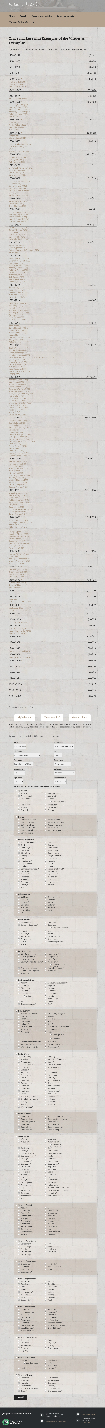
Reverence (50, 1042)
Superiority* (24, 1300)
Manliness (23, 1294)
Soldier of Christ (53, 1044)
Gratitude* (24, 1166)
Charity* (23, 1151)
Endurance (24, 1264)
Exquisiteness (52, 1075)
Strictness (50, 1252)
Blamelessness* (26, 922)
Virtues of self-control (26, 1337)
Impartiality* (52, 954)
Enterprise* (51, 1218)
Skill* (21, 1001)
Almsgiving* (51, 1139)
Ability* (22, 983)
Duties (20, 817)
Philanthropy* (52, 1185)
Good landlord (25, 1119)
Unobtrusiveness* (27, 1325)
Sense (48, 879)
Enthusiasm (24, 1221)
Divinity (49, 1016)
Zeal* (48, 1004)
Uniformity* (24, 1254)
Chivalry (23, 899)
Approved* (51, 796)
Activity (22, 1208)
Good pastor (25, 1124)
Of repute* (51, 805)
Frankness (24, 1380)
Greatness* (51, 1287)
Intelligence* (25, 866)
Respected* (51, 807)
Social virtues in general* (57, 1190)
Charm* (49, 1062)
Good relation (52, 1124)
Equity (49, 1156)
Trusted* (50, 810)
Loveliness (24, 1088)
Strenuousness (52, 1232)
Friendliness (51, 1161)
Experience (51, 858)
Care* (48, 1148)
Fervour (49, 1221)
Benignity (23, 1148)
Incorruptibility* (26, 956)
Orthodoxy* (51, 1029)
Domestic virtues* (27, 1156)
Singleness (50, 1249)
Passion (49, 1224)
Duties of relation (27, 827)
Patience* (23, 1266)
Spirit (48, 1229)
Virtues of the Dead (23, 4)
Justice (49, 1172)
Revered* (23, 810)
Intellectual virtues (25, 840)
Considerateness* (54, 1153)
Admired (50, 793)
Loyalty (49, 1177)
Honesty (23, 1383)
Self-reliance (24, 1229)
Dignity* (50, 1281)
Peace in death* (53, 1266)
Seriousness (24, 1386)
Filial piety (55, 1038)
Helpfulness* (52, 1166)
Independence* (52, 956)
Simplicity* (24, 1323)
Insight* (49, 863)
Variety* (23, 885)
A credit (23, 793)
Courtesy (23, 1067)
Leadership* (51, 993)
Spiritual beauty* (32, 1363)
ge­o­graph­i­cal (79, 717)
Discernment (51, 850)
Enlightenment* (53, 855)
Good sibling (25, 1127)
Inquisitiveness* (26, 863)
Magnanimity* (25, 1292)
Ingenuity (50, 861)
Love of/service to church (57, 1027)
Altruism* (23, 1142)
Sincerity (50, 1386)
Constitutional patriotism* (57, 965)
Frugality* (50, 1343)
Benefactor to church (28, 1013)
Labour (28, 996)
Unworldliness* (53, 1328)
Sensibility (24, 1190)
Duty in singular (53, 830)
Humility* (50, 1309)
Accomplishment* (27, 842)
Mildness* (50, 1088)
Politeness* (51, 1094)
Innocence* (51, 1312)
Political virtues (23, 951)
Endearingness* (26, 1075)
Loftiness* (50, 1289)
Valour (22, 913)
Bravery (49, 897)
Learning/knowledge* (28, 869)
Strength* (50, 1368)
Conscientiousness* (28, 925)
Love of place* (52, 959)
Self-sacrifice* (52, 1320)
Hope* (49, 1024)
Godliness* (24, 1021)
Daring (49, 902)
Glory (21, 1287)
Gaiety (22, 1078)
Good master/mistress (56, 1119)
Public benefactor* (54, 968)
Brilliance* (24, 1281)
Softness (50, 1099)
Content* (23, 1309)
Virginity (23, 1351)
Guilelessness (52, 1380)
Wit (21, 887)
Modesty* (50, 1315)
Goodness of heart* (59, 927)
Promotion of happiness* (57, 1188)
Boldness (23, 897)
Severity (49, 1345)
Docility (22, 855)
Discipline (23, 905)
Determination (25, 1216)
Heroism (50, 907)
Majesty (49, 1292)
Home (12, 16)
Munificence (51, 1180)
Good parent (51, 1122)
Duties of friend (26, 822)
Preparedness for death (29, 1042)
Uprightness (51, 939)
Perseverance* (25, 1226)
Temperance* (52, 1348)
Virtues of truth (24, 1375)
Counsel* (50, 845)
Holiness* (23, 1024)
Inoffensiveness (53, 1086)
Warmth (23, 1198)
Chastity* (50, 1340)
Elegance (23, 1072)
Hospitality (24, 1169)
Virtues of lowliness (25, 1307)
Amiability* (24, 1059)
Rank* (22, 1297)
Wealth (49, 1300)
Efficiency (23, 991)
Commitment (25, 1210)
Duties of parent (53, 825)
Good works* (52, 1164)
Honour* (23, 1289)
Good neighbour (26, 1122)
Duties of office (26, 825)
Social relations (23, 1114)
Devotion (50, 1216)
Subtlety (50, 882)
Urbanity (50, 1104)
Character (50, 922)
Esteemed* (24, 798)
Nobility (49, 1294)
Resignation (24, 1269)
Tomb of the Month (18, 22)
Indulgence (24, 1172)
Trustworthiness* (27, 1004)
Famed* (49, 798)
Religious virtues (24, 1011)
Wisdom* (50, 885)
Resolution (51, 1226)
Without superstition (28, 1047)
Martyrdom (24, 1029)
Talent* (49, 1001)
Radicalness (51, 971)
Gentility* (50, 1284)
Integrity (23, 931)
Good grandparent (54, 1116)
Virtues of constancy (26, 1241)
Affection (23, 1139)
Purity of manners (27, 1096)
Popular (23, 807)
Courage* (23, 902)
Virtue (22, 942)
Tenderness (24, 1196)
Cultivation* (51, 848)
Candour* (23, 1378)
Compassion (51, 1151)
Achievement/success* (56, 983)
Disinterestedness (27, 954)
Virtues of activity (24, 1205)
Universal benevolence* (56, 1145)
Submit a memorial (65, 16)
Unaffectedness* (53, 1391)
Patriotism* (51, 962)
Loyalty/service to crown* (30, 962)
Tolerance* (24, 973)
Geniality (50, 1078)
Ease (48, 1070)
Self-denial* (24, 1345)
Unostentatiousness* (55, 1325)
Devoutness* (25, 1016)
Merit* (49, 931)
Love (21, 1177)
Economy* (50, 988)
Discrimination (52, 853)
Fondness (50, 1158)
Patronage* (51, 1182)
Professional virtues (25, 980)
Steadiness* (24, 1252)
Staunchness (25, 1232)
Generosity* (24, 1164)
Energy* (23, 1218)
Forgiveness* (25, 1161)
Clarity (22, 845)
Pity (21, 1188)
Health (22, 1368)
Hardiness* (24, 907)
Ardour (49, 1208)
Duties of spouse (53, 827)
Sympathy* (51, 1193)
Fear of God (51, 1019)
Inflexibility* (24, 1246)
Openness (50, 1383)
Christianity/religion (55, 1013)
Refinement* (51, 1096)
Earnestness (51, 1378)
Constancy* (24, 1244)
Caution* (50, 842)
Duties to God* (26, 830)
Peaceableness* (26, 1185)
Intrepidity (24, 910)
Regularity (24, 1249)
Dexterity (23, 850)
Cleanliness (51, 1360)
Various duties (25, 833)
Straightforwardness (28, 1388)
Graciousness (25, 1083)
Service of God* (26, 1044)
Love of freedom (26, 959)
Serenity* (50, 1269)
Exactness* (24, 858)
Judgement (51, 866)
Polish (22, 1094)
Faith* (22, 1019)
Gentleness (24, 1080)
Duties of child (52, 819)
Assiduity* (24, 985)
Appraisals (21, 791)
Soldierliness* (52, 910)
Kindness (23, 1174)
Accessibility (24, 1056)
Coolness (50, 899)
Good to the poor (53, 1130)
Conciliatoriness (53, 1064)
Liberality (50, 1174)
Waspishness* (25, 1107)
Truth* (22, 1391)
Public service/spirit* (28, 971)
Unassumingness (53, 1323)
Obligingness (25, 1182)
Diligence (50, 985)
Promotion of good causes (30, 968)
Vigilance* (50, 1234)
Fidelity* (23, 1158)
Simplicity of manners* (29, 1099)
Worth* (22, 944)
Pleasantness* (52, 1091)
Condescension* (26, 1153)
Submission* (25, 1272)
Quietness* (51, 1317)
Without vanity (26, 1330)
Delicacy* (23, 1070)
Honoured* (24, 805)
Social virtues (23, 1136)
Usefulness (51, 1196)
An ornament (25, 796)
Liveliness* (24, 1224)
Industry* (23, 993)
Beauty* (23, 1360)
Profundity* (51, 871)
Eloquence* (51, 1072)
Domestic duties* (27, 819)
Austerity (23, 1340)
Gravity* (50, 1083)
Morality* (23, 934)
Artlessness (24, 1062)
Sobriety (23, 1348)
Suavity (22, 1101)
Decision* (23, 1213)
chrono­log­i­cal (52, 717)
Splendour (50, 1297)
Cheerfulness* (25, 1064)
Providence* (51, 874)
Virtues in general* (54, 942)
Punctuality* (51, 999)
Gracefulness (52, 1365)
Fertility (49, 1363)
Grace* (49, 1021)
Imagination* (25, 861)
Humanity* (51, 1169)
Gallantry (50, 905)
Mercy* (22, 1180)
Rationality (51, 877)
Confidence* (51, 1210)
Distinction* (24, 988)
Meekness (23, 1315)
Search (23, 16)
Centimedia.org (87, 1422)
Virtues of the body (25, 1357)
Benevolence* (52, 1142)
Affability (50, 1056)
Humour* (23, 1086)
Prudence (23, 877)
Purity (49, 934)
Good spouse (25, 1130)
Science (22, 879)
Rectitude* (24, 936)
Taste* (22, 1104)
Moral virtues (23, 920)
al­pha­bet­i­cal (25, 717)
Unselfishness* (26, 1328)
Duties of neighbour (55, 822)
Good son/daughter (54, 1127)
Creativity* (24, 848)
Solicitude (23, 1193)
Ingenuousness (26, 1312)
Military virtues (23, 894)
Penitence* (24, 1032)
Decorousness (52, 1067)
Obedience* (24, 1317)
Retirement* (25, 1320)
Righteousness (25, 939)
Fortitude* (51, 1264)
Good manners (52, 1080)
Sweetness (50, 1101)
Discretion (24, 853)
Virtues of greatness (26, 1279)
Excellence (24, 1284)
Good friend (24, 1116)
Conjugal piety (57, 1035)
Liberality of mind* (54, 869)
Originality (24, 871)
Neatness (23, 1091)
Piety (48, 1032)
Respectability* (53, 936)
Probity (49, 996)
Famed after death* (59, 801)
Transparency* (52, 1388)
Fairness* (50, 991)
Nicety (49, 1246)
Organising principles (41, 16)
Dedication (51, 1213)
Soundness (24, 882)
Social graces (22, 1054)
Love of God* (25, 1027)
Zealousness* (52, 1047)
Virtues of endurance (26, 1261)
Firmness (50, 1244)
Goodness (50, 925)
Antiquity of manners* (56, 1059)
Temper (23, 1234)
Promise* (23, 874)
